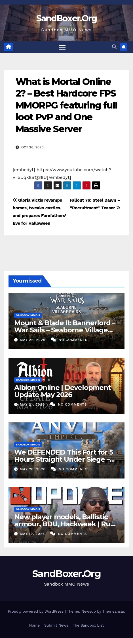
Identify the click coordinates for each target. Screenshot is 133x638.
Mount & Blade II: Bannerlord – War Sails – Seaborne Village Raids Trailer (64, 330)
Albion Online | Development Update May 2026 (62, 391)
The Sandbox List (88, 625)
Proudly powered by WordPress (36, 611)
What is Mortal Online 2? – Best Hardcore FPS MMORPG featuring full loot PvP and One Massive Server (66, 105)
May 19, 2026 (33, 534)
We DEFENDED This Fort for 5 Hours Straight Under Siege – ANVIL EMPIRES (63, 459)
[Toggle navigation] (62, 47)
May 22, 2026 (33, 340)
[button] (114, 47)
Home (34, 625)
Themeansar (113, 611)
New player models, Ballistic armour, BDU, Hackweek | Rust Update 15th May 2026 (65, 524)
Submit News (56, 625)
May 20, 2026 (33, 469)
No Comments (73, 340)
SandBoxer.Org (66, 18)
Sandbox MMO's (28, 315)
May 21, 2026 (33, 404)
